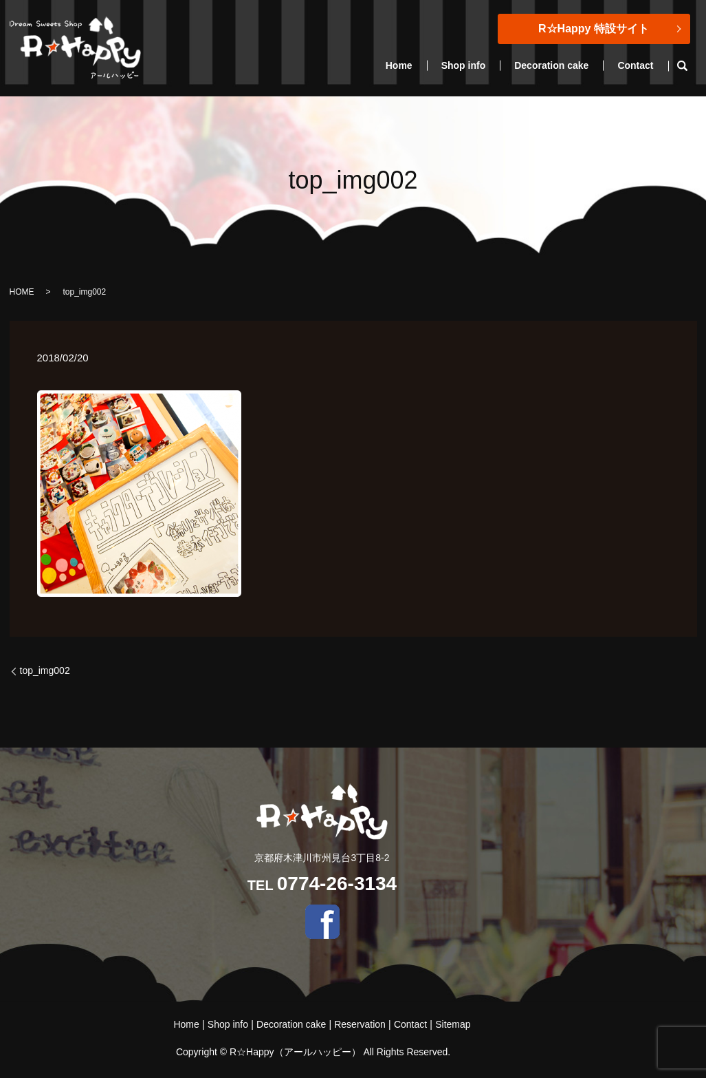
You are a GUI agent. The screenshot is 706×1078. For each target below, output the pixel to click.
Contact (635, 65)
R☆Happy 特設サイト (593, 28)
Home (399, 65)
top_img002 (45, 670)
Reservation (360, 1024)
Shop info (463, 65)
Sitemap (452, 1024)
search (690, 66)
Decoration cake (551, 65)
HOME (22, 292)
